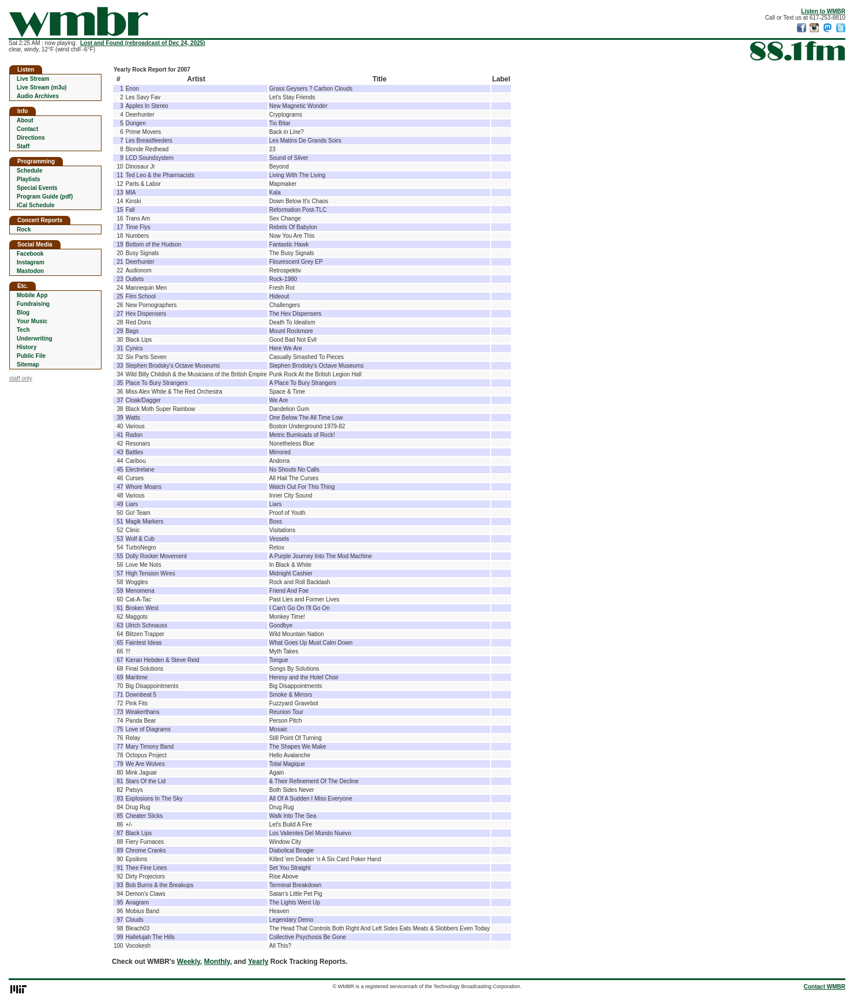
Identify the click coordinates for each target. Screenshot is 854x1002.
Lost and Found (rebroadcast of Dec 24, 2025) (142, 43)
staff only (20, 378)
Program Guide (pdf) (45, 196)
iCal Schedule (36, 205)
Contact (27, 129)
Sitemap (28, 364)
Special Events (37, 188)
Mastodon (30, 271)
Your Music (32, 321)
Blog (23, 312)
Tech (23, 330)
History (26, 347)
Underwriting (34, 338)
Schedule (29, 170)
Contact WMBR (824, 987)
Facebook (30, 253)
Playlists (28, 179)
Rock (24, 229)
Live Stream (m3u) (42, 87)
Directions (31, 137)
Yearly (258, 962)
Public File (31, 356)
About (25, 120)
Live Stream (33, 79)
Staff (23, 146)
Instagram (30, 262)
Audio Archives (38, 96)
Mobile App (32, 295)
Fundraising (33, 304)
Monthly (217, 962)
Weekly (188, 962)
